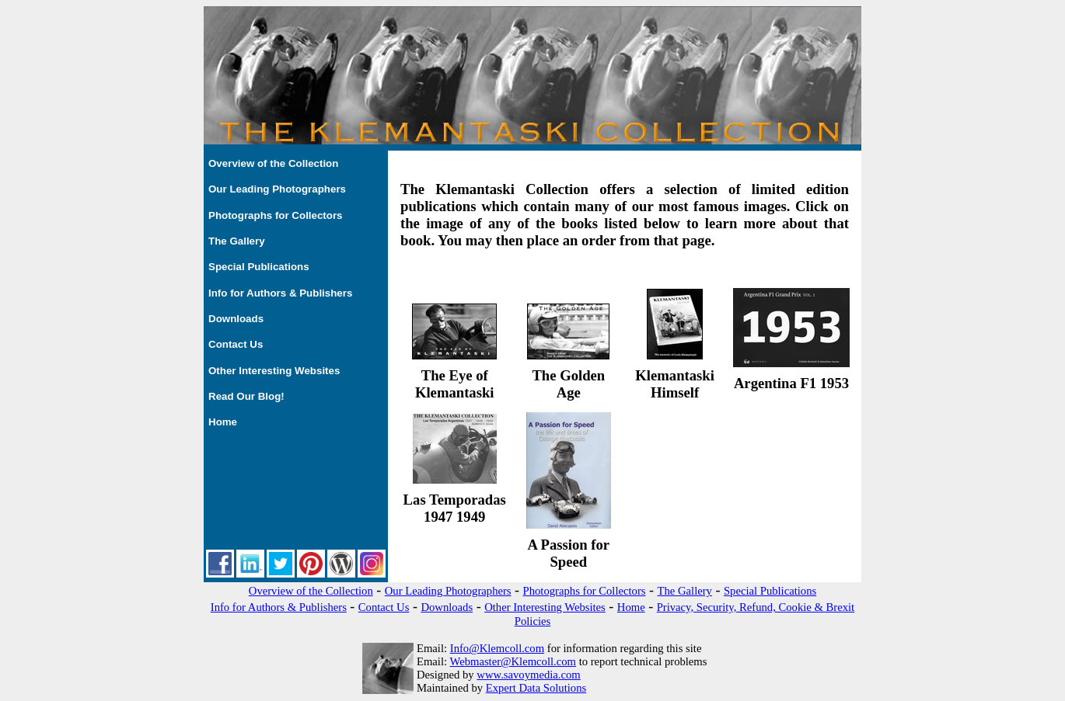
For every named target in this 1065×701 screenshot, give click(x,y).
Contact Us (235, 344)
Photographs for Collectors (275, 215)
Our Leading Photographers (277, 189)
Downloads (236, 318)
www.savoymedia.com (528, 674)
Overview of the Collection (273, 163)
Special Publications (258, 266)
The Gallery (236, 241)
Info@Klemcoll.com (497, 648)
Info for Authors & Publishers (280, 293)
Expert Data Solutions (536, 688)
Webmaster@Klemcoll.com (512, 661)
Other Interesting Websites (274, 371)
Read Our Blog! (246, 396)
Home (222, 422)
